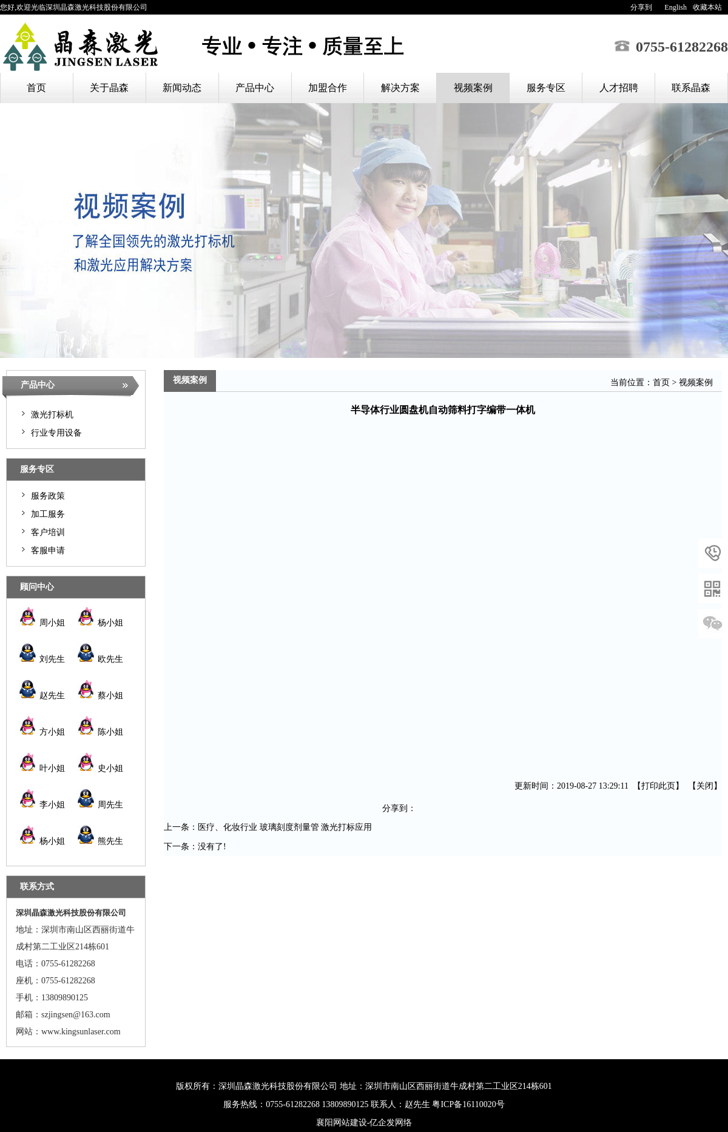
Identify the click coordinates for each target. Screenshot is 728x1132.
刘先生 (42, 659)
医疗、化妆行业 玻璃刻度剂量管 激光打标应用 (285, 827)
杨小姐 (100, 622)
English (675, 7)
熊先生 (100, 841)
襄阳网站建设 (341, 1122)
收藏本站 (707, 7)
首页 (36, 88)
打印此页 (658, 785)
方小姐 (42, 731)
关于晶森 (109, 88)
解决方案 (400, 88)
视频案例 (473, 88)
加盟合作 (327, 88)
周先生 (100, 804)
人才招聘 (618, 88)
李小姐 (42, 804)
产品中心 (254, 88)
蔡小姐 (100, 695)
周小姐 (42, 622)
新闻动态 (182, 88)
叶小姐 (42, 768)
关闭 (704, 785)
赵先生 (42, 695)
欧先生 (100, 659)
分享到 (641, 7)
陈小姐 (100, 731)
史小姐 (100, 768)
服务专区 (546, 88)
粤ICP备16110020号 (468, 1104)
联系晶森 (691, 88)
